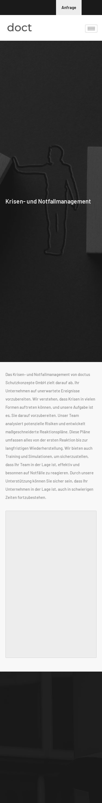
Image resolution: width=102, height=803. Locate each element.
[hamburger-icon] (91, 29)
